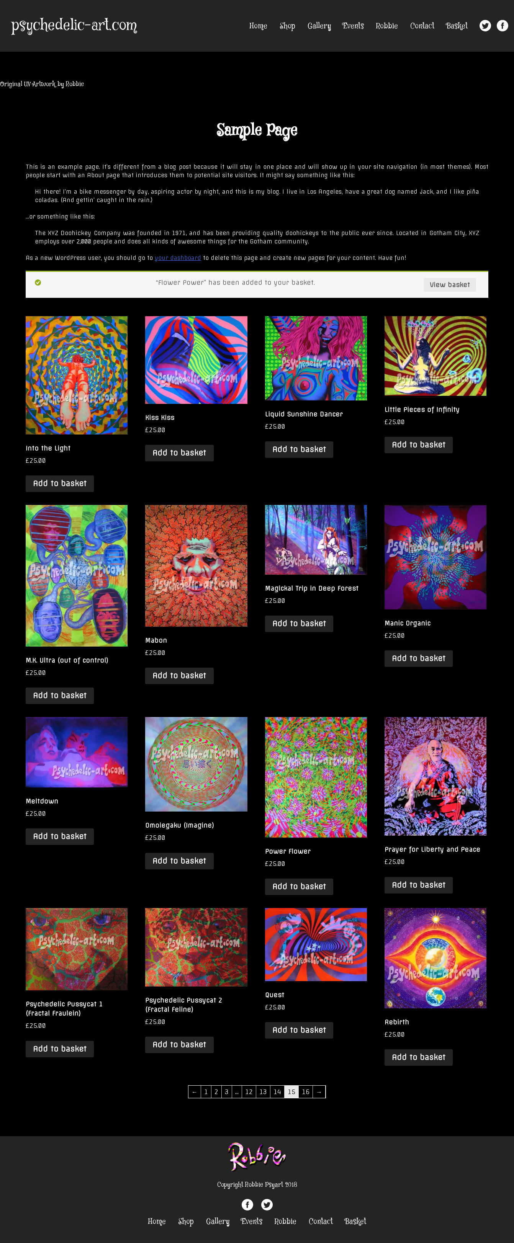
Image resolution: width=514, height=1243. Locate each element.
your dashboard (178, 258)
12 (249, 1092)
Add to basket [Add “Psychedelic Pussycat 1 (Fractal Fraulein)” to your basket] (60, 1049)
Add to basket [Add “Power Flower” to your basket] (299, 886)
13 (263, 1092)
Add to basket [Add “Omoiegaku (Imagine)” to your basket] (179, 861)
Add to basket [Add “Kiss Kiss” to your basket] (179, 452)
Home (258, 26)
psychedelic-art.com (74, 26)
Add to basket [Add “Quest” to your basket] (299, 1030)
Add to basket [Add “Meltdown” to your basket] (60, 836)
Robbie (387, 26)
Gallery (319, 26)
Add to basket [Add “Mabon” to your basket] (179, 675)
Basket (457, 26)
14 (277, 1092)
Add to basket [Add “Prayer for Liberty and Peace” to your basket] (418, 885)
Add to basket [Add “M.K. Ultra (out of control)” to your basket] (60, 695)
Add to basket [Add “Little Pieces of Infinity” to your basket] (418, 444)
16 (305, 1092)
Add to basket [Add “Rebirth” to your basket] (418, 1057)
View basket (450, 285)
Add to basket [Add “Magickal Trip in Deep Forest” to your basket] (299, 623)
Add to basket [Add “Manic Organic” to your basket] (418, 658)
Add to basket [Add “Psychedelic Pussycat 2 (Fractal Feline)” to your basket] (179, 1044)
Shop (287, 26)
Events (353, 26)
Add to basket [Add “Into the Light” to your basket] (60, 483)
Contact (422, 26)
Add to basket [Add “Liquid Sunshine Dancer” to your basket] (299, 449)
